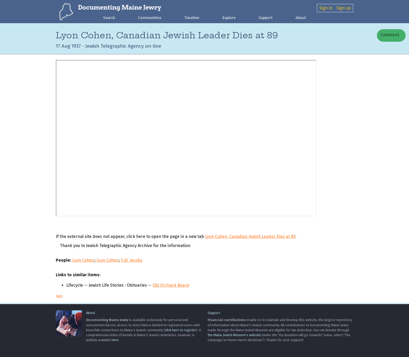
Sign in (325, 7)
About (301, 17)
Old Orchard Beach (171, 285)
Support (265, 17)
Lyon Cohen (83, 260)
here (115, 340)
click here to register (180, 330)
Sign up (343, 7)
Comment (389, 34)
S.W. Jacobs (131, 260)
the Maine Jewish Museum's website (234, 335)
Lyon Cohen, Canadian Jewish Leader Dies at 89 (250, 236)
